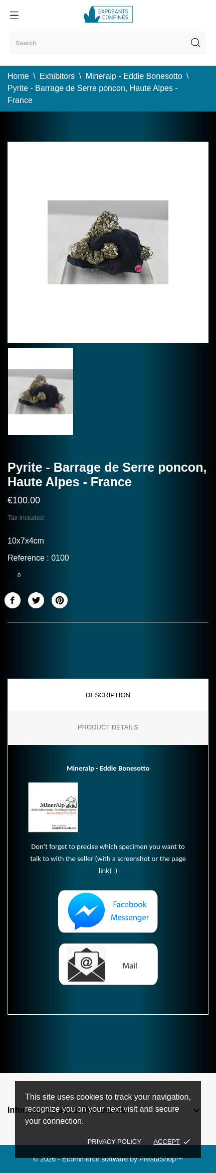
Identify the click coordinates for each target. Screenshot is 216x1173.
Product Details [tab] (108, 727)
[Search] (108, 43)
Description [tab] (108, 695)
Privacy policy (114, 1141)
